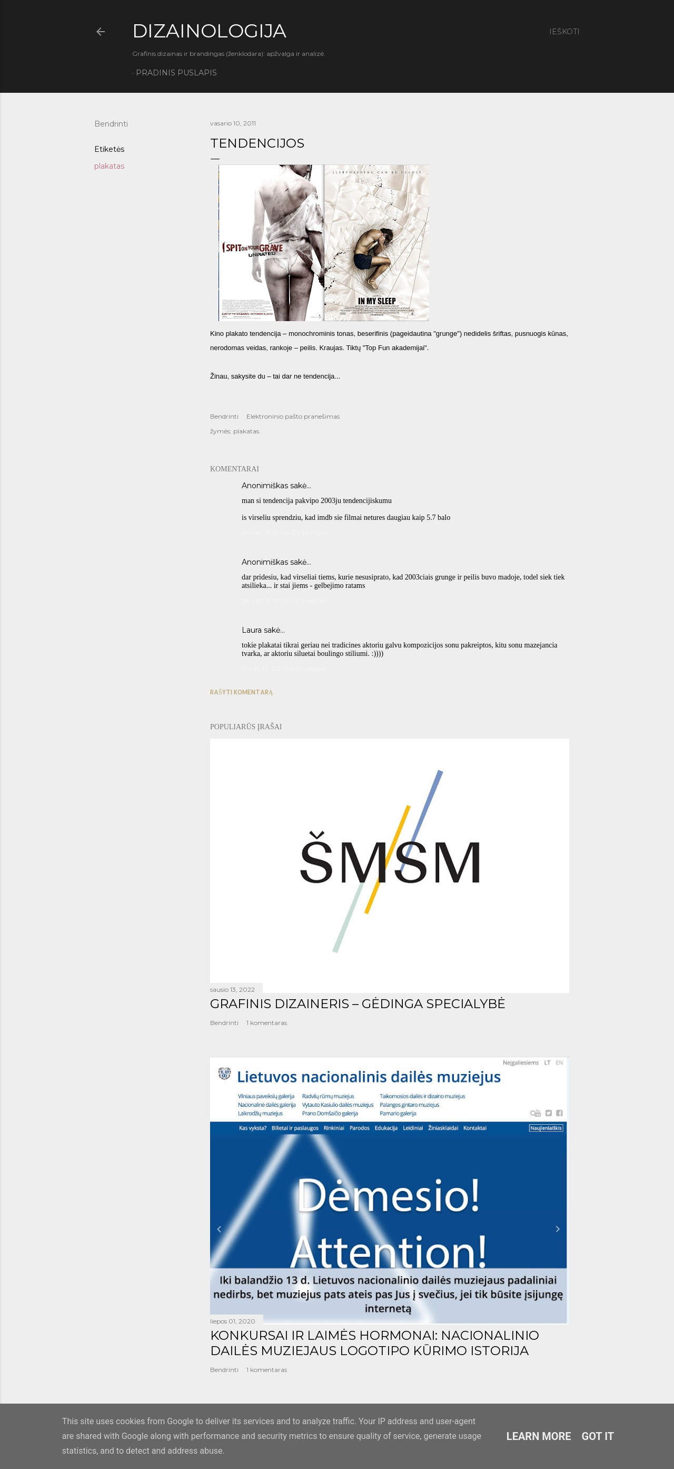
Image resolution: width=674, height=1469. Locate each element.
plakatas (109, 166)
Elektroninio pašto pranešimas (293, 416)
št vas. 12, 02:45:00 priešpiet (285, 668)
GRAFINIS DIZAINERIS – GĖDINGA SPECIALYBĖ (358, 1003)
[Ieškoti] (564, 31)
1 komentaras (266, 1023)
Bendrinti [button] (111, 124)
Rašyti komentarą (241, 692)
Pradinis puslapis (176, 73)
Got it (598, 1436)
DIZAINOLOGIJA (209, 30)
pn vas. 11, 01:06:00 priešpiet (285, 600)
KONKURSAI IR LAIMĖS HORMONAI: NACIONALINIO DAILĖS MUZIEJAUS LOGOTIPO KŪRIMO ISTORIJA (374, 1343)
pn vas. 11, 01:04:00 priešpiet (285, 532)
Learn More (539, 1436)
